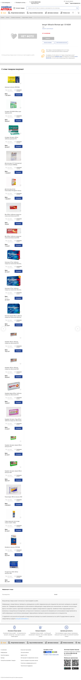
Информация (4, 652)
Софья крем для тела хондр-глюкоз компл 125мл (12, 522)
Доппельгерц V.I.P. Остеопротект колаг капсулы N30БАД (13, 164)
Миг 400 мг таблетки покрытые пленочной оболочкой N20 (13, 237)
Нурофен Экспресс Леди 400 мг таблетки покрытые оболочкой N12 (13, 420)
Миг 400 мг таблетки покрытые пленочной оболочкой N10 (13, 215)
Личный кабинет (25, 652)
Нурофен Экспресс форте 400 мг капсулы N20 (13, 471)
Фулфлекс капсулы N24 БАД (12, 547)
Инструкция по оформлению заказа (29, 657)
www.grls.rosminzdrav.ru (22, 618)
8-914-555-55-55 (71, 653)
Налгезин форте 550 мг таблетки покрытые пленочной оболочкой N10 (13, 316)
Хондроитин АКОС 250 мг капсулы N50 (11, 572)
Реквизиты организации (47, 28)
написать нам (58, 56)
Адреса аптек (24, 655)
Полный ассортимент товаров (8, 660)
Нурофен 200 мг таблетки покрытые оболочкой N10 (12, 342)
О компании (4, 649)
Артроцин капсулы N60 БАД (12, 87)
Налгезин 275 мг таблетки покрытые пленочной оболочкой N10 (13, 263)
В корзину (18, 94)
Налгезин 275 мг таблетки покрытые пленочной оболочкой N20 (13, 289)
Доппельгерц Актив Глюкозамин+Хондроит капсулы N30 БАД (13, 189)
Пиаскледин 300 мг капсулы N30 (13, 497)
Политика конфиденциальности (28, 663)
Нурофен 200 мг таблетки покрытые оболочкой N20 (12, 368)
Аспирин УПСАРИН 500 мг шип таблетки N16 (13, 112)
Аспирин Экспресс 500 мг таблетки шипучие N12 (11, 138)
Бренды (3, 657)
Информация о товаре (7, 589)
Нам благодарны (5, 655)
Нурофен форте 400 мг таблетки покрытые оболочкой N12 (13, 394)
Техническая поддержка (27, 665)
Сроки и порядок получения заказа (29, 660)
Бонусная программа (26, 649)
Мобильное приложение (71, 658)
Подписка (48, 38)
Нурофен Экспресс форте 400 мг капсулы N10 (13, 445)
